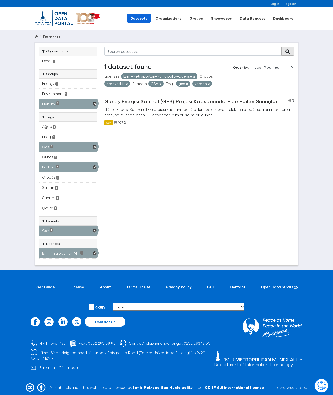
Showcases (221, 18)
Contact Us (105, 321)
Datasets (138, 18)
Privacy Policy (179, 286)
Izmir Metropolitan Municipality (163, 387)
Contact (237, 286)
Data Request (252, 18)
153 (63, 343)
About (105, 286)
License (77, 286)
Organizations (168, 18)
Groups (196, 18)
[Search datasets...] (193, 51)
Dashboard (283, 18)
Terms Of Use (138, 286)
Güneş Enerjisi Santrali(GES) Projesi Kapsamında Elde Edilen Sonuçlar (191, 101)
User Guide (45, 286)
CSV (109, 122)
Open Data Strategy (279, 286)
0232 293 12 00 (197, 343)
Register (290, 4)
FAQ (210, 286)
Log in (275, 4)
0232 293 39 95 (102, 343)
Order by (240, 67)
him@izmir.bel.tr (66, 367)
